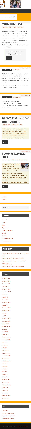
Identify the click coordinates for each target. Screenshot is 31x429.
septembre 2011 (6, 361)
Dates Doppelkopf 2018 (12, 24)
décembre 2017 (6, 302)
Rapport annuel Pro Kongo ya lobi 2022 (12, 258)
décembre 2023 (6, 278)
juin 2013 (4, 329)
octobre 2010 (5, 382)
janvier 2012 (5, 350)
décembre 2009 (6, 395)
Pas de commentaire (25, 22)
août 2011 (4, 363)
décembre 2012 (6, 337)
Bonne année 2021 (7, 263)
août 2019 (4, 294)
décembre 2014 (6, 310)
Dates (14, 27)
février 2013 (5, 334)
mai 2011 (4, 371)
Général (4, 233)
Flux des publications (8, 413)
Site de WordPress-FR (8, 418)
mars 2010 (5, 390)
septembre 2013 (6, 326)
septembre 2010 (6, 385)
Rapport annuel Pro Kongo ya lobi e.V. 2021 (14, 261)
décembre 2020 (6, 289)
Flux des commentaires (8, 416)
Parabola (18, 427)
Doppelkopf (20, 27)
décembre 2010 (6, 379)
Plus (9, 58)
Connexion (5, 410)
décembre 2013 (6, 318)
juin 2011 (4, 369)
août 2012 (4, 342)
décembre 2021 (6, 284)
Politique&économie (7, 238)
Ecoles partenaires (21, 160)
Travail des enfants (7, 241)
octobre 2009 (5, 398)
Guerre (4, 236)
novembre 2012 (6, 340)
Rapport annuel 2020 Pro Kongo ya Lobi (13, 266)
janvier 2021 (5, 286)
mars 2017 (5, 305)
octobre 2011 (5, 358)
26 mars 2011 (6, 124)
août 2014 (4, 313)
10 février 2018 (7, 27)
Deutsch (4, 197)
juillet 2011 (5, 366)
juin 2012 (4, 347)
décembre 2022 (6, 281)
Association (5, 220)
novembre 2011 (6, 355)
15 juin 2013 (16, 70)
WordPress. (25, 427)
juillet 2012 (5, 345)
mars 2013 (5, 332)
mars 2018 (5, 297)
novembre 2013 (6, 321)
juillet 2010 (5, 387)
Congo (3, 222)
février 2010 (5, 393)
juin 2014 (4, 316)
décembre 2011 (6, 353)
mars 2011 (5, 374)
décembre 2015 (6, 308)
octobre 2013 (5, 323)
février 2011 (5, 377)
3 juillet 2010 (6, 160)
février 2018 (5, 300)
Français (4, 199)
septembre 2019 (6, 292)
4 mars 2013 (16, 97)
